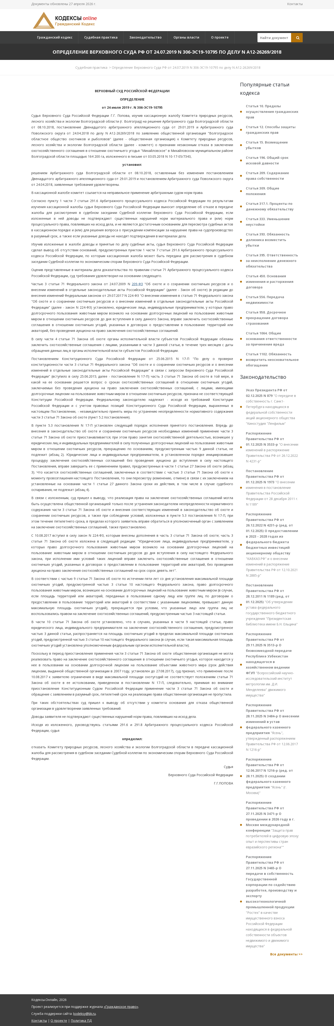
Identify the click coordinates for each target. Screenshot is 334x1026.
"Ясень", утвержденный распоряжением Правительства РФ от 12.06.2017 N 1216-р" (272, 727)
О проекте (219, 37)
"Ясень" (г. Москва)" (269, 776)
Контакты (295, 4)
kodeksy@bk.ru (84, 1013)
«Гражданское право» (121, 1006)
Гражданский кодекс (54, 37)
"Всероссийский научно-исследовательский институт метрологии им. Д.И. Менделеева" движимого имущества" (270, 664)
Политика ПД (81, 1020)
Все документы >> (286, 954)
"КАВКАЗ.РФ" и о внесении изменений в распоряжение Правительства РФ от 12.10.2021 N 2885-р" (272, 545)
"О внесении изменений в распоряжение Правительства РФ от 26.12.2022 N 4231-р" (272, 447)
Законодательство (145, 37)
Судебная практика (101, 37)
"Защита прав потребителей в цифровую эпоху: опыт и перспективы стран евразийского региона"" (272, 824)
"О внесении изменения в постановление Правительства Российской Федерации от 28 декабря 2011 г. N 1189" (272, 487)
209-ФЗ (137, 284)
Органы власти (186, 37)
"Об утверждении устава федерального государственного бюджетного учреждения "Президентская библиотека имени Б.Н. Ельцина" (272, 604)
